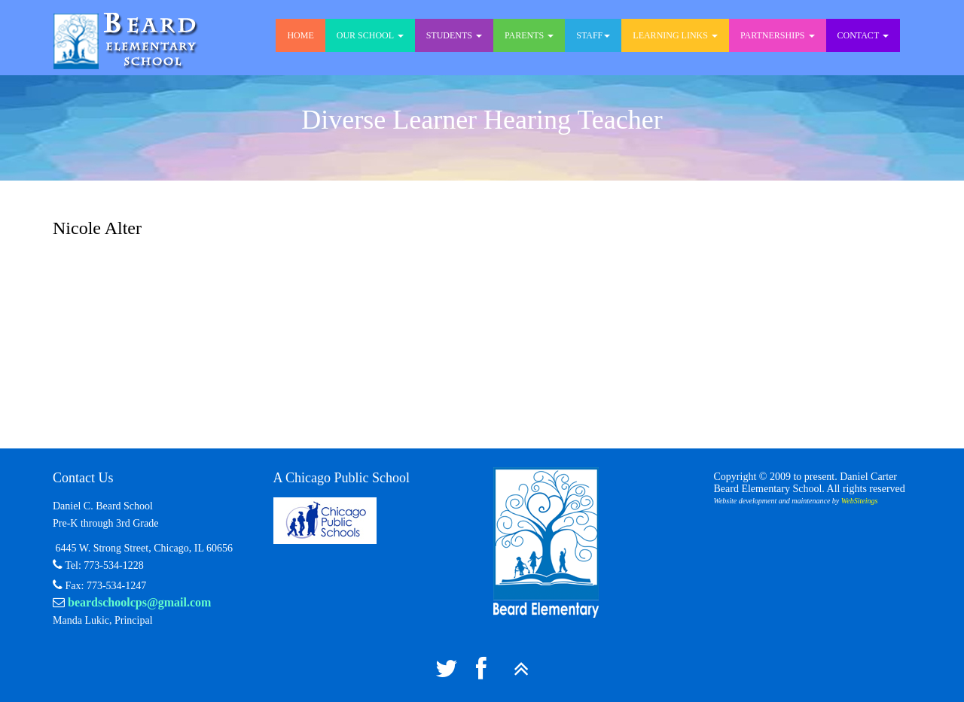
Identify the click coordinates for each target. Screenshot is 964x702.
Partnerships (777, 35)
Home (300, 35)
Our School (370, 35)
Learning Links (675, 35)
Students (454, 35)
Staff (593, 35)
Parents (529, 35)
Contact (863, 35)
